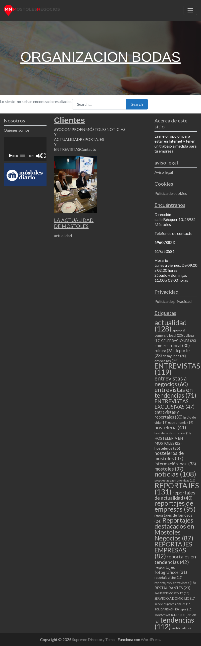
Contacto (88, 149)
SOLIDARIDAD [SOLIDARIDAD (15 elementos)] (166, 609)
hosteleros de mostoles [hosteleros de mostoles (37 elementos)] (169, 455)
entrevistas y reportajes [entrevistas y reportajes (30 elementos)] (168, 414)
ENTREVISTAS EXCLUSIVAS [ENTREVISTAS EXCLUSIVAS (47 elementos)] (174, 404)
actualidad (63, 235)
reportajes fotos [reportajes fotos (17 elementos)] (168, 578)
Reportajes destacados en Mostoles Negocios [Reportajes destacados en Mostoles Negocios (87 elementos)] (174, 529)
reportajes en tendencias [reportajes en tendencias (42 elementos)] (175, 559)
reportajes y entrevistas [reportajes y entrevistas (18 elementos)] (175, 583)
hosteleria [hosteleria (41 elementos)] (170, 427)
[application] (25, 149)
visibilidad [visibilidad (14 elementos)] (181, 628)
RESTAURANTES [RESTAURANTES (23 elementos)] (172, 588)
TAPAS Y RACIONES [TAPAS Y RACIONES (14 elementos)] (169, 614)
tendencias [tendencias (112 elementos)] (174, 623)
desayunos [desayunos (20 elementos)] (174, 356)
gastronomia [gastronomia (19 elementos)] (180, 423)
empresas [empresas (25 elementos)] (166, 361)
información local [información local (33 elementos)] (175, 463)
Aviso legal (163, 172)
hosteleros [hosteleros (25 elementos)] (167, 448)
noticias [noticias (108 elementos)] (175, 474)
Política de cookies (170, 193)
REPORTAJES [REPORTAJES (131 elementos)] (176, 488)
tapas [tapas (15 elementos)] (186, 609)
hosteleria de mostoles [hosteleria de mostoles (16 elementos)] (173, 433)
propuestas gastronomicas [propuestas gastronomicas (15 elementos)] (174, 480)
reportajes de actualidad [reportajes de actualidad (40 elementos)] (174, 495)
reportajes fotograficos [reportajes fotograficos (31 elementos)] (170, 570)
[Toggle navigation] (190, 10)
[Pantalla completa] (43, 155)
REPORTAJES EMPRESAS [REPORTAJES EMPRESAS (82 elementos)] (173, 550)
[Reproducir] (10, 155)
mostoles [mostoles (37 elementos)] (168, 469)
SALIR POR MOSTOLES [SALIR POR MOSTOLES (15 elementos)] (171, 593)
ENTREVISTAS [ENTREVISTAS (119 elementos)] (177, 369)
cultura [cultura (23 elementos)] (164, 350)
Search (137, 104)
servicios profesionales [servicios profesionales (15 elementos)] (173, 603)
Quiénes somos (17, 130)
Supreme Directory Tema (93, 639)
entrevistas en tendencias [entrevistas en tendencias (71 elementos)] (175, 392)
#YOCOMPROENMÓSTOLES (80, 129)
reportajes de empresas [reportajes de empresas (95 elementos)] (175, 506)
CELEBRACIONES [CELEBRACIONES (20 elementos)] (178, 340)
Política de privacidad (173, 301)
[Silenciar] (38, 155)
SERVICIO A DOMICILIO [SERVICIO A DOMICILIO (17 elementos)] (175, 598)
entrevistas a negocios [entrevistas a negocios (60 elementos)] (171, 381)
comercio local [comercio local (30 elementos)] (172, 345)
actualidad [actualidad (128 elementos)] (170, 325)
